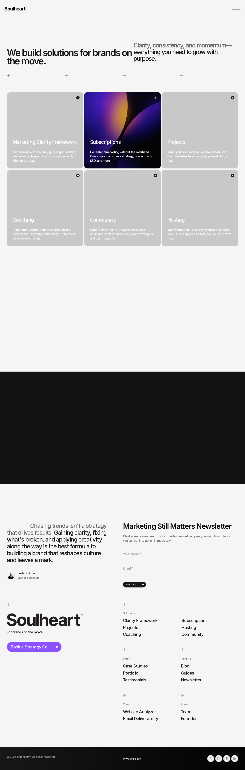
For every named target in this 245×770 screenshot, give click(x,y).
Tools (126, 704)
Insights (186, 658)
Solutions (129, 613)
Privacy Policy (132, 758)
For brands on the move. (25, 632)
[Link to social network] (210, 758)
